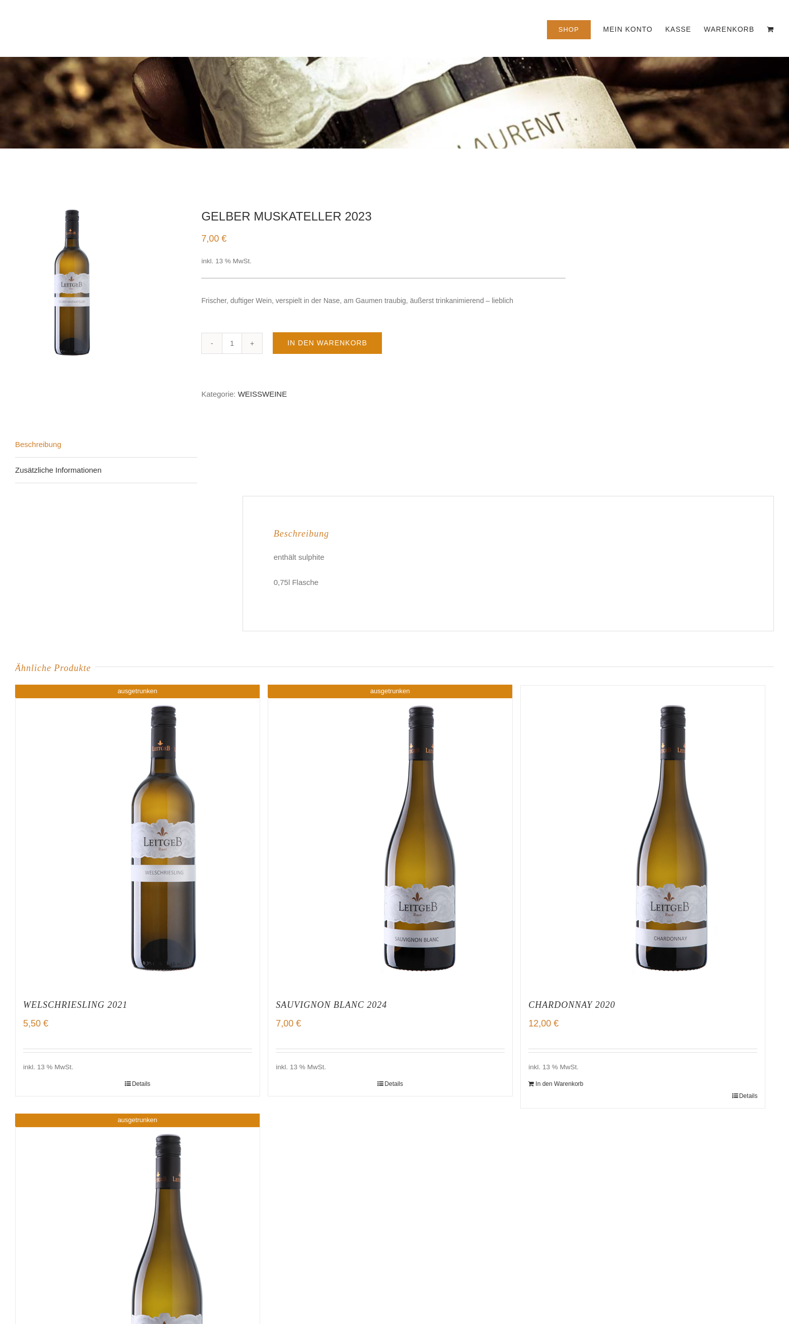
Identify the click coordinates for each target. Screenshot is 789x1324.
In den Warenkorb (327, 343)
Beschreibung (38, 444)
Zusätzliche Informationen (58, 470)
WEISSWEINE (262, 394)
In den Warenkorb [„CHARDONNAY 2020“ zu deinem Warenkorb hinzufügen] (559, 1083)
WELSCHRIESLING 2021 (75, 1005)
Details (141, 1083)
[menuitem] (575, 28)
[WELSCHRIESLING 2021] (138, 837)
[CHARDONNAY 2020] (643, 837)
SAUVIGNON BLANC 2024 (331, 1005)
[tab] (106, 445)
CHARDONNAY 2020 (571, 1005)
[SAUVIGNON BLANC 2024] (390, 837)
